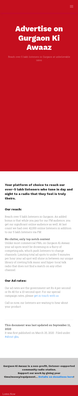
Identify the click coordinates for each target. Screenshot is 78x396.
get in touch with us (46, 295)
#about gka (11, 336)
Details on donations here (55, 376)
